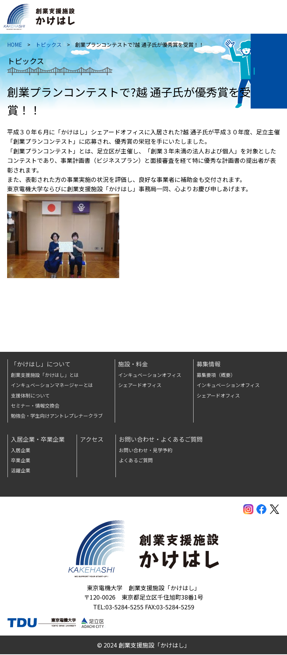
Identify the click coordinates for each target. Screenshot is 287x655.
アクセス (92, 439)
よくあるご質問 (136, 460)
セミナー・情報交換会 (35, 406)
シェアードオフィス (139, 385)
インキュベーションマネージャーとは (52, 385)
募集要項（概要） (216, 375)
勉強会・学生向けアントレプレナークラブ (57, 416)
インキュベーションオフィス (149, 375)
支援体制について (30, 395)
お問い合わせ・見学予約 (145, 450)
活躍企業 (20, 471)
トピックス (49, 46)
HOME (14, 46)
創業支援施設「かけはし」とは (45, 375)
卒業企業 (20, 460)
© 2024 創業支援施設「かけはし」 (143, 645)
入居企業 (20, 450)
